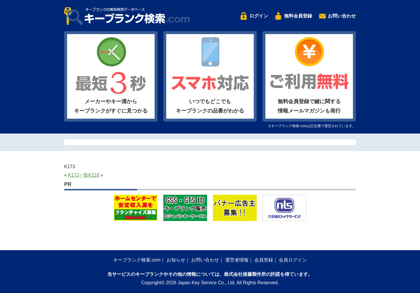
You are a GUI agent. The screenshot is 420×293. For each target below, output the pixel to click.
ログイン (258, 15)
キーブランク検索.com (137, 259)
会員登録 (263, 259)
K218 (93, 175)
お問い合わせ (342, 15)
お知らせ (176, 259)
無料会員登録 (298, 15)
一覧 (83, 175)
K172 (73, 175)
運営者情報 (237, 259)
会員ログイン (293, 259)
